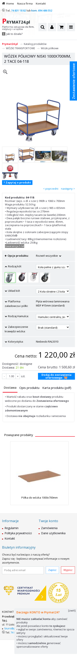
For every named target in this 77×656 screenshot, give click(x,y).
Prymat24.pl (10, 44)
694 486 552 (45, 10)
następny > (68, 188)
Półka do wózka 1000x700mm (39, 497)
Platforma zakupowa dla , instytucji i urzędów (18, 28)
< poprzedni (50, 188)
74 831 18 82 (18, 10)
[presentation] (10, 387)
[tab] (10, 388)
